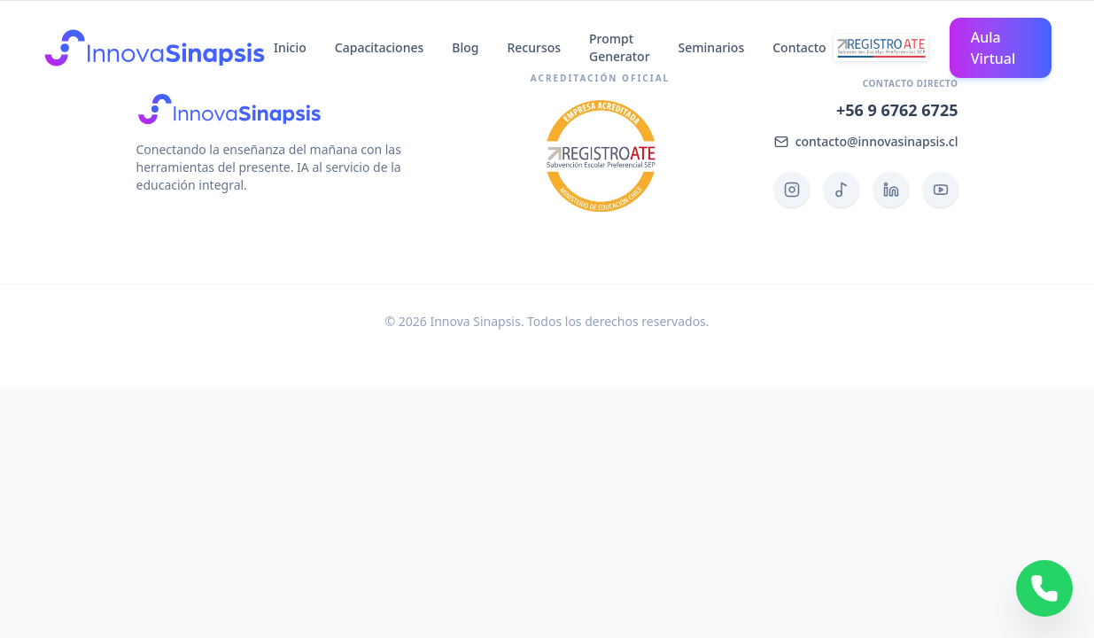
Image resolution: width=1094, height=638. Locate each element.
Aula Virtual (993, 47)
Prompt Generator (619, 47)
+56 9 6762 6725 (897, 110)
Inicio (290, 47)
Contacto (799, 47)
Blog (465, 47)
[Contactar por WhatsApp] (1044, 588)
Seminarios (712, 47)
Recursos (534, 47)
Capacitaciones (379, 47)
